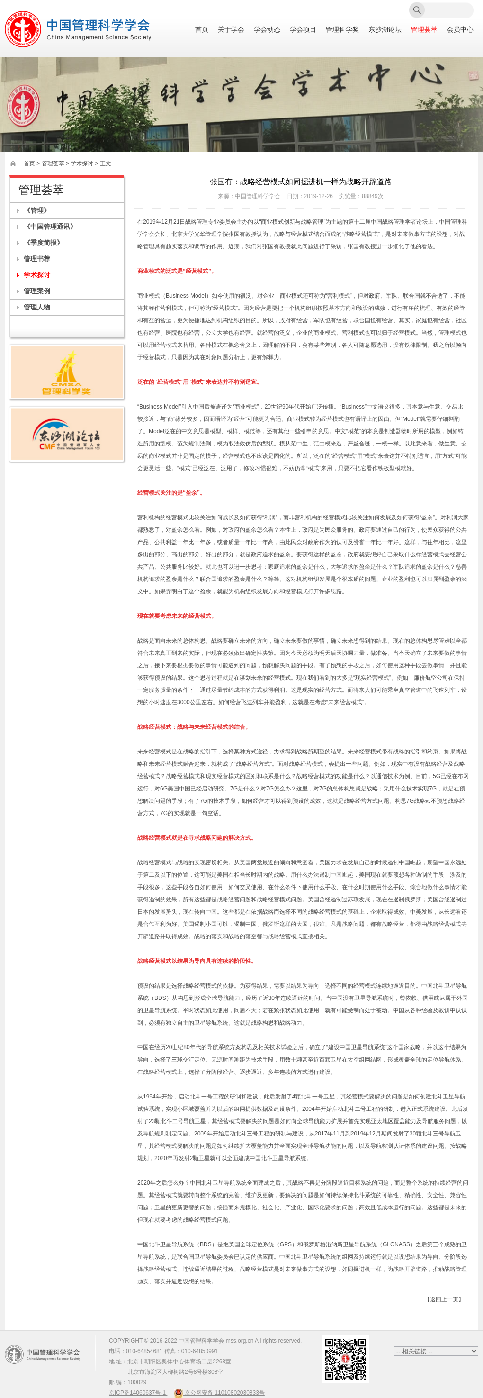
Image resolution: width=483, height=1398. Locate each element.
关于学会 (231, 29)
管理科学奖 (342, 29)
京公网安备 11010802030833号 (219, 1392)
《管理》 (37, 210)
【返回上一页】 (444, 1299)
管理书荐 (37, 259)
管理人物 (37, 307)
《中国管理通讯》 (50, 226)
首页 (201, 29)
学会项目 (303, 29)
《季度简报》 (43, 242)
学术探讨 (37, 275)
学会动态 (267, 29)
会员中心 (460, 29)
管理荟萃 (424, 29)
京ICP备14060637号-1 (138, 1392)
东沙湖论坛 (385, 29)
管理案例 (37, 291)
